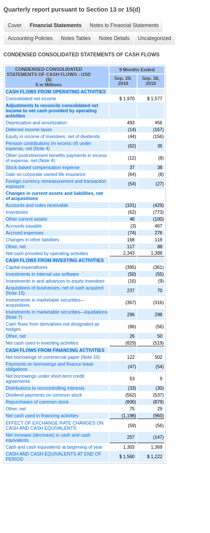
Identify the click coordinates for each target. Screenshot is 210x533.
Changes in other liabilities (32, 239)
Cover (15, 25)
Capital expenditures (26, 267)
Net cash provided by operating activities (47, 253)
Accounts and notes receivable (37, 205)
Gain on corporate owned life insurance (45, 174)
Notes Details (114, 38)
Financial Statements (55, 25)
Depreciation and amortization (36, 122)
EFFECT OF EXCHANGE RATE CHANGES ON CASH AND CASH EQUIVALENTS (54, 425)
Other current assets (26, 219)
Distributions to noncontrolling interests (45, 388)
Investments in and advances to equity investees (55, 280)
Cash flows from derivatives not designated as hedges (52, 326)
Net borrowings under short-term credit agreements (45, 378)
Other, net (16, 246)
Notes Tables (76, 38)
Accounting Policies (30, 38)
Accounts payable (24, 225)
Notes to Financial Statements (124, 25)
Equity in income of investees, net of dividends (53, 136)
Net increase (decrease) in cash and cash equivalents (48, 437)
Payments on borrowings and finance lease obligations (50, 366)
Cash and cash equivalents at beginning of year (54, 447)
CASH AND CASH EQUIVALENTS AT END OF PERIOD (53, 456)
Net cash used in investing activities (42, 342)
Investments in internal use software (42, 274)
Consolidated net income (31, 98)
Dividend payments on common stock (44, 394)
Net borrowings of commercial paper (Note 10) (53, 357)
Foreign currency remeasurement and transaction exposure (56, 184)
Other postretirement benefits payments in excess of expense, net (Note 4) (56, 158)
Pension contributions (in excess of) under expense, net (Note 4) (48, 146)
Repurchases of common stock (37, 401)
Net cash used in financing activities (42, 415)
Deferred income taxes (29, 129)
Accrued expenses (25, 232)
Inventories (17, 212)
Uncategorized (154, 38)
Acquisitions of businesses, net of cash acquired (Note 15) (54, 290)
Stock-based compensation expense (43, 167)
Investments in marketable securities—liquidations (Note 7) (56, 314)
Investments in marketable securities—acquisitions (45, 302)
